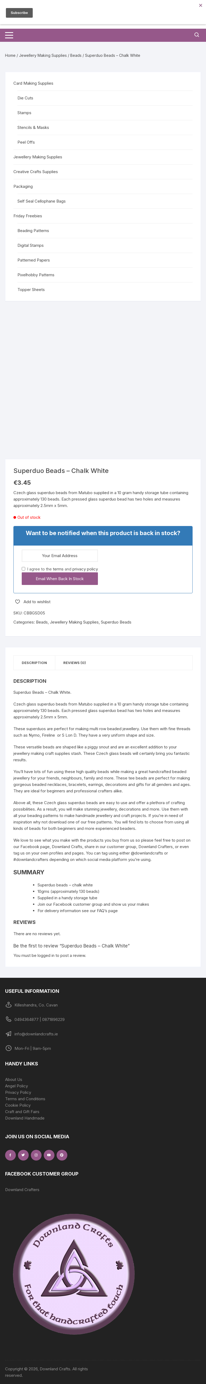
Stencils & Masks (33, 127)
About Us (13, 1079)
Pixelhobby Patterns (35, 274)
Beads (76, 55)
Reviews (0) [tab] (74, 663)
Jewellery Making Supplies (43, 55)
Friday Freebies (27, 215)
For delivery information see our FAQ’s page (78, 910)
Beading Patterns (33, 230)
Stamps (24, 112)
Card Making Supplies (33, 83)
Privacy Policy (18, 1092)
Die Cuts (25, 97)
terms (58, 569)
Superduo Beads (116, 622)
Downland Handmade (25, 1118)
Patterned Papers (33, 260)
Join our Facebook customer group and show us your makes (93, 904)
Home (10, 55)
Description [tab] (34, 663)
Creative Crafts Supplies (35, 171)
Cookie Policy (18, 1105)
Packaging (23, 186)
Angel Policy (16, 1085)
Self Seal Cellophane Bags (41, 201)
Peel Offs (26, 142)
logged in (46, 955)
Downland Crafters (22, 1189)
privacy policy (85, 569)
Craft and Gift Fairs (22, 1111)
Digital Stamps (30, 245)
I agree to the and (60, 569)
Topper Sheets (31, 289)
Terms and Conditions (25, 1098)
